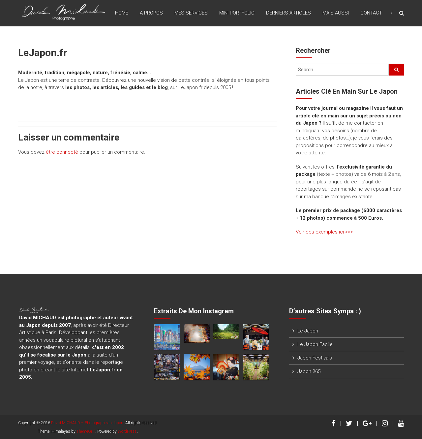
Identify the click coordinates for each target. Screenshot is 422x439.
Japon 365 (308, 371)
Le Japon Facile (315, 344)
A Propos (151, 13)
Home (121, 13)
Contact (371, 13)
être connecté (62, 152)
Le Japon (307, 331)
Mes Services (191, 13)
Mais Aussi (335, 13)
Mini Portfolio (237, 13)
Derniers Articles (288, 13)
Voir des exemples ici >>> (324, 232)
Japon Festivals (314, 358)
